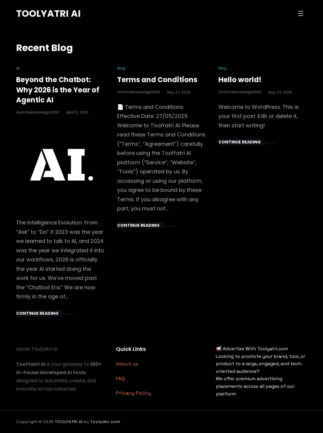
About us (127, 364)
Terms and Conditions (157, 79)
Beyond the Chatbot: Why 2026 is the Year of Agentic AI (57, 90)
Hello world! (240, 79)
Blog (121, 68)
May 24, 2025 (280, 92)
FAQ (120, 379)
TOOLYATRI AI (48, 13)
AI (17, 68)
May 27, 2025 (178, 92)
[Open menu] (301, 13)
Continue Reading (37, 313)
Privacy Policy (133, 393)
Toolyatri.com (105, 421)
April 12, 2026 (77, 112)
